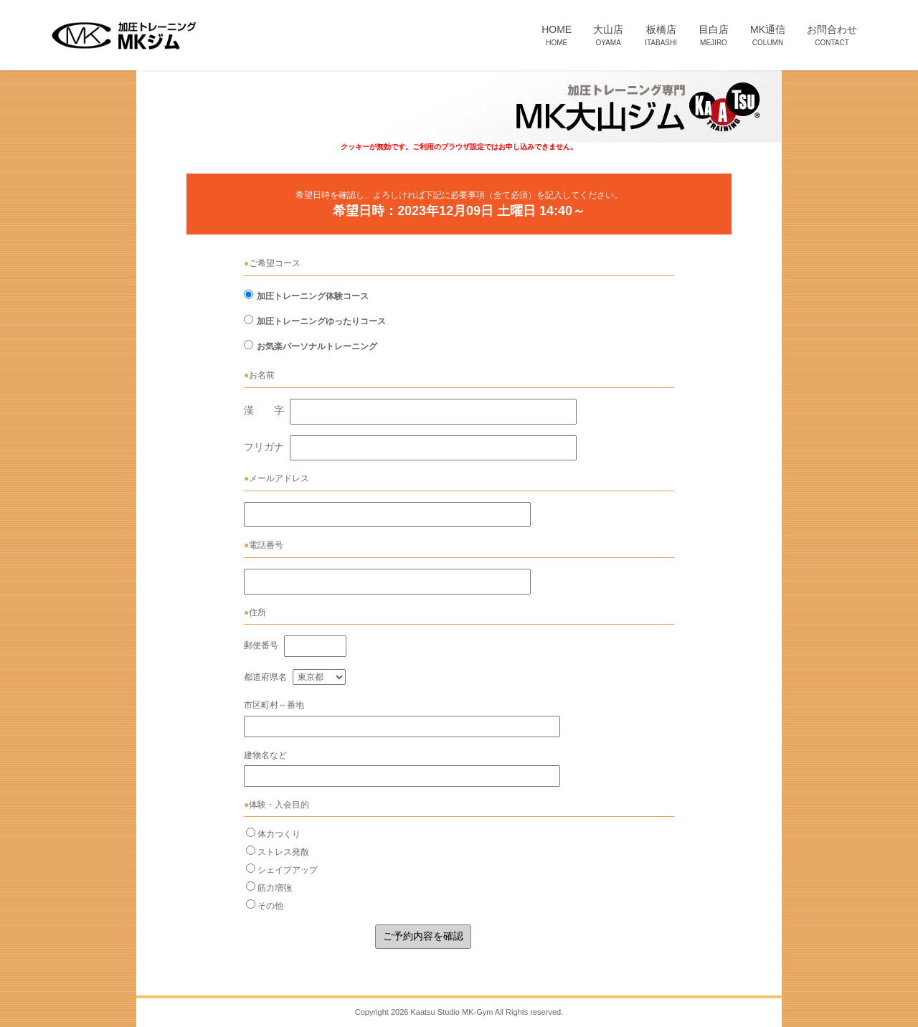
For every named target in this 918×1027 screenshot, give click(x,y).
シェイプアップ (287, 870)
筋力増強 (274, 888)
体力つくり (279, 834)
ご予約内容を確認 (423, 936)
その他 (270, 906)
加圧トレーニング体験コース (313, 296)
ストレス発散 (283, 852)
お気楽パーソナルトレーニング (317, 346)
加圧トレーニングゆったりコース (321, 321)
